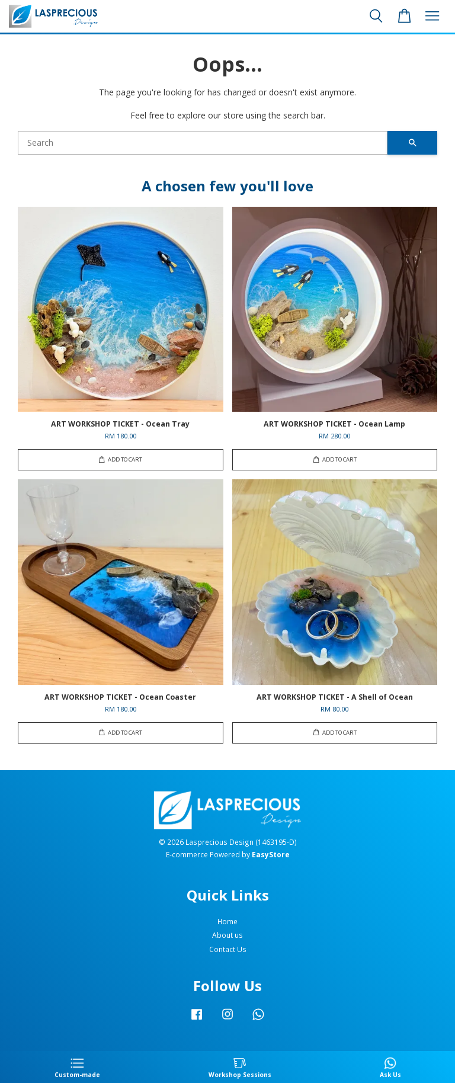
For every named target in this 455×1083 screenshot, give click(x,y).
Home (227, 921)
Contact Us (227, 949)
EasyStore (271, 854)
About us (227, 935)
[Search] (202, 143)
